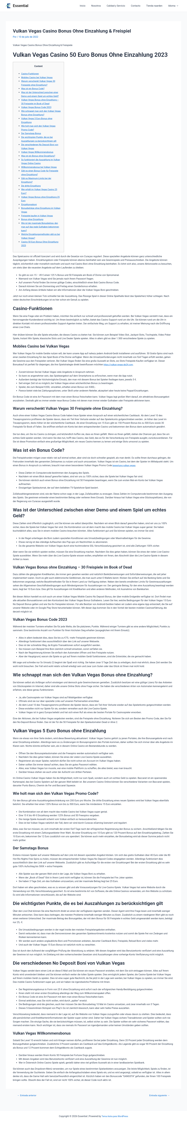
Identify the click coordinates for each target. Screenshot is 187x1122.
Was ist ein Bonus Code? (34, 88)
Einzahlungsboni (29, 208)
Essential (20, 6)
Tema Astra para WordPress (114, 1116)
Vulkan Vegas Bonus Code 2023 (37, 111)
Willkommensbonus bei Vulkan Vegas (40, 170)
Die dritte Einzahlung (32, 189)
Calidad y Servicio (120, 5)
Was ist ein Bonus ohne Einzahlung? (39, 159)
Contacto (138, 5)
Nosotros (101, 5)
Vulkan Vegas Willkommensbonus (38, 155)
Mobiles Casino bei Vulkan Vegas (38, 77)
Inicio (89, 5)
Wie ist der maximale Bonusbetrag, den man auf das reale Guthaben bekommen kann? (39, 230)
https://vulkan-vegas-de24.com (120, 368)
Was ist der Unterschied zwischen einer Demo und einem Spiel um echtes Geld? (38, 96)
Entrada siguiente (158, 1099)
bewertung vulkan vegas (125, 469)
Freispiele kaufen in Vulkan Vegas (38, 219)
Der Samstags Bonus (32, 137)
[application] (177, 6)
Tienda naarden (156, 5)
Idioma (174, 6)
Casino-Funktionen (31, 73)
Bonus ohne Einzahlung (33, 223)
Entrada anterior (28, 1099)
